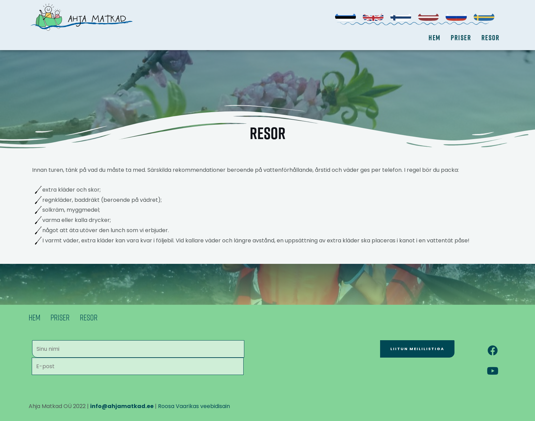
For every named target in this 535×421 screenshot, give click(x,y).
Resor (490, 38)
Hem (434, 38)
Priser (461, 38)
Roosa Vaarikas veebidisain (194, 406)
